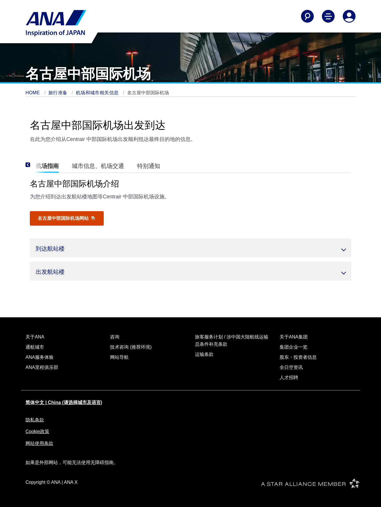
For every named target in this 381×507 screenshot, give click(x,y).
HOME (33, 92)
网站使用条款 (39, 443)
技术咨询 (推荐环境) (131, 347)
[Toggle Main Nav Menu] (328, 16)
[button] (190, 247)
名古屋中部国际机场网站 (66, 218)
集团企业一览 (293, 347)
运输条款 (204, 354)
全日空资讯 (291, 367)
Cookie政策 (37, 431)
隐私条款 (34, 419)
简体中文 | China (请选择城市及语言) (63, 402)
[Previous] (35, 165)
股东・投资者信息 (298, 357)
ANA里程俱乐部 (41, 367)
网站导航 (119, 357)
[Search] (307, 16)
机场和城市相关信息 (98, 92)
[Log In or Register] (349, 16)
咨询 (114, 336)
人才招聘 (289, 377)
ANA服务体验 (39, 357)
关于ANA (34, 336)
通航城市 (34, 347)
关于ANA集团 (294, 336)
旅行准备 (58, 92)
